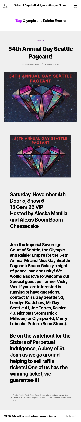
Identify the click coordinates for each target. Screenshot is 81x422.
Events (40, 41)
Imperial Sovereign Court (60, 395)
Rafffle (64, 398)
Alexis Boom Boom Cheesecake (37, 395)
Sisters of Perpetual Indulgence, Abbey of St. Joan (40, 5)
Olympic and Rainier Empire (50, 398)
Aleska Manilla (18, 395)
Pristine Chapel (33, 65)
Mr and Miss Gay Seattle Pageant (25, 398)
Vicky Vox (17, 400)
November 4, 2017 (52, 65)
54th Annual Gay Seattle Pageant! (40, 52)
